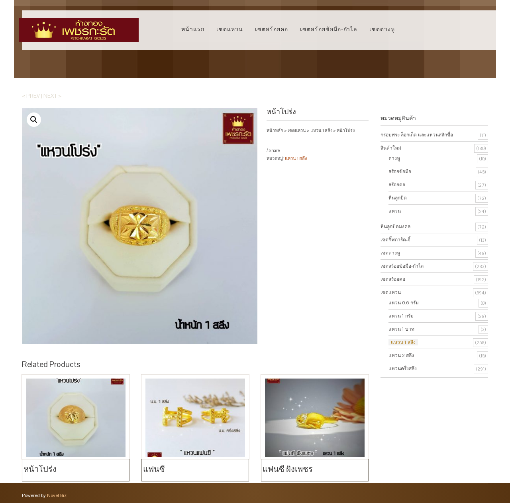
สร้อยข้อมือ (399, 171)
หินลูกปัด (397, 198)
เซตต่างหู (382, 29)
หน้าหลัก (275, 130)
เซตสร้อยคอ (271, 29)
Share (274, 150)
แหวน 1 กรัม (401, 316)
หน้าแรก (192, 29)
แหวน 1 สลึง (321, 130)
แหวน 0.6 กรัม (403, 303)
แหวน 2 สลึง (401, 355)
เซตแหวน (229, 29)
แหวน (394, 211)
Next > (52, 95)
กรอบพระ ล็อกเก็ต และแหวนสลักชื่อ (417, 135)
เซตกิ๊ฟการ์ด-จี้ (395, 240)
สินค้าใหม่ (391, 148)
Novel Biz (57, 495)
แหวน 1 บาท (401, 329)
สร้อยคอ (396, 184)
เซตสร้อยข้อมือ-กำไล (328, 29)
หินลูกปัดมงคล (395, 226)
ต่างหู (394, 158)
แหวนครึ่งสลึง (402, 368)
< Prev (31, 95)
